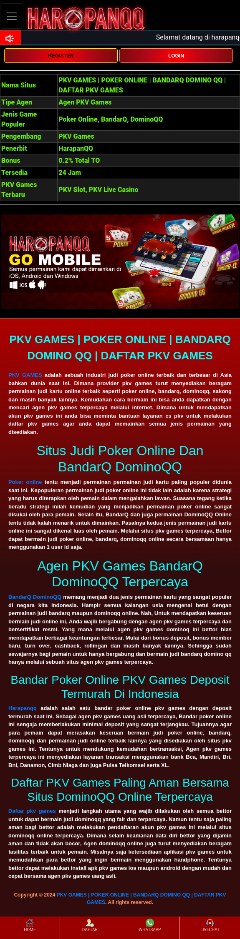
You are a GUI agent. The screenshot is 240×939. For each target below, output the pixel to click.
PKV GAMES (25, 375)
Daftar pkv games (32, 811)
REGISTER (60, 56)
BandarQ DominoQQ (34, 597)
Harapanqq (22, 708)
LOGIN (176, 56)
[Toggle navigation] (11, 16)
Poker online (25, 482)
